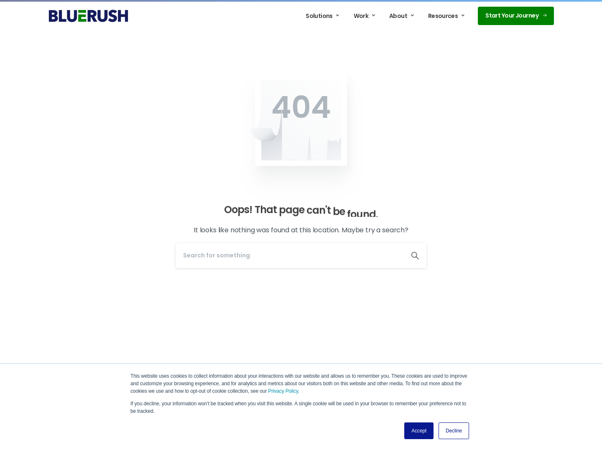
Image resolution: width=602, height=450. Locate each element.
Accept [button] (418, 431)
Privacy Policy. (283, 391)
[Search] (290, 255)
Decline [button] (454, 431)
